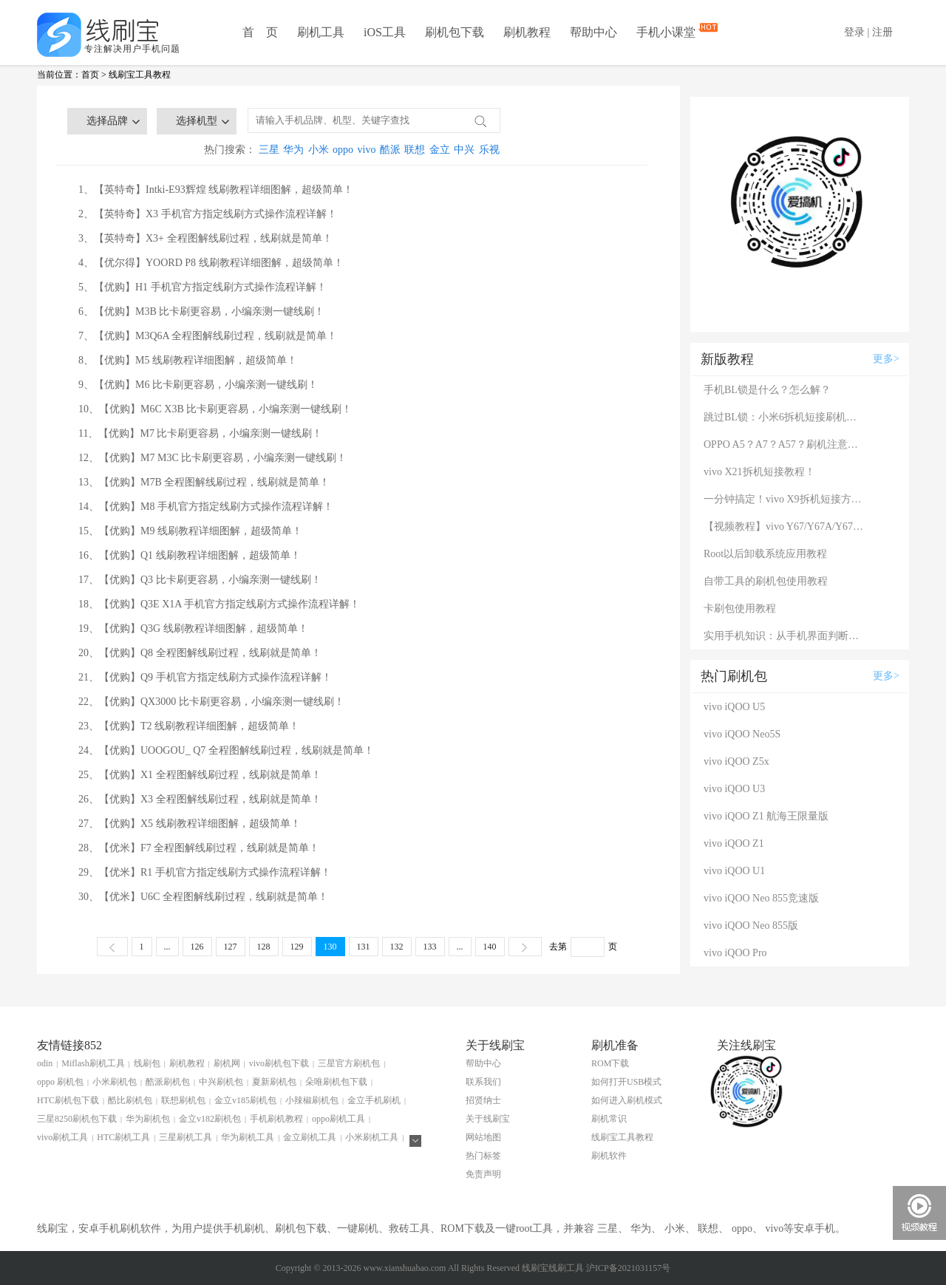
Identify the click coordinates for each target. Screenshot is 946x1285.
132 (397, 946)
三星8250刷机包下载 (77, 1119)
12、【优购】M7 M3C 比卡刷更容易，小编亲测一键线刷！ (212, 457)
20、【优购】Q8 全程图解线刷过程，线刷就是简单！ (199, 652)
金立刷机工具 (309, 1137)
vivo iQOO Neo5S (742, 734)
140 (490, 946)
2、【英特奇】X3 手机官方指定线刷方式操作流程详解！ (207, 213)
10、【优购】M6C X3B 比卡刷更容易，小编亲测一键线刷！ (215, 409)
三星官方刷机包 (349, 1063)
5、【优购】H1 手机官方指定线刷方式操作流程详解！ (202, 287)
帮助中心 (593, 32)
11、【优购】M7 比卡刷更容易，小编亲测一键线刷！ (200, 433)
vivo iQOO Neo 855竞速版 (761, 898)
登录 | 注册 (868, 32)
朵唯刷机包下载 (336, 1082)
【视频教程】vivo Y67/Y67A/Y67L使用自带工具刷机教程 (785, 526)
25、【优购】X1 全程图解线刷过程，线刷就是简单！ (199, 774)
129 (297, 946)
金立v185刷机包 (245, 1100)
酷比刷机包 (130, 1100)
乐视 (489, 149)
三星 (269, 149)
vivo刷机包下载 (279, 1063)
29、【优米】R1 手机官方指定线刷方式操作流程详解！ (204, 872)
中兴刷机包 (221, 1082)
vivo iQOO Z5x (736, 761)
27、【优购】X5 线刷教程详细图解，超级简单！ (189, 823)
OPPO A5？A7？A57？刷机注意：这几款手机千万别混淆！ (785, 444)
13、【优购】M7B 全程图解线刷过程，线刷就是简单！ (204, 482)
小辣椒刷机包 (311, 1100)
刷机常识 (609, 1119)
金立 (439, 149)
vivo (367, 149)
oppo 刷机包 (60, 1082)
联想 (414, 149)
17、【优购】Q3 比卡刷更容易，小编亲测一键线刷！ (199, 579)
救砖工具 (409, 1228)
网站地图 (483, 1137)
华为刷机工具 (247, 1137)
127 (230, 946)
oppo (343, 149)
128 (263, 946)
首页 (90, 74)
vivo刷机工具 (62, 1137)
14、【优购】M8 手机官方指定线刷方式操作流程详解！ (205, 506)
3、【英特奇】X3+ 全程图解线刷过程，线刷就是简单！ (205, 238)
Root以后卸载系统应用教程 (765, 553)
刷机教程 (527, 32)
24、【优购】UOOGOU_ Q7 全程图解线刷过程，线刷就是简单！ (226, 750)
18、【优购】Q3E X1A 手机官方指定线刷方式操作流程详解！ (219, 604)
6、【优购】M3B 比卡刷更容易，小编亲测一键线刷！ (201, 311)
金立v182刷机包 (210, 1119)
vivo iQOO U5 (734, 706)
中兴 (464, 149)
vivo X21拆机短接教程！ (759, 471)
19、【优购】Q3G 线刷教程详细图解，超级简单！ (193, 628)
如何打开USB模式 (626, 1082)
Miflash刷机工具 (92, 1063)
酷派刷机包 (168, 1082)
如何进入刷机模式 (626, 1100)
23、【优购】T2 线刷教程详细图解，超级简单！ (188, 726)
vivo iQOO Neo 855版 (751, 925)
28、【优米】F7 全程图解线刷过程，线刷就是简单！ (198, 847)
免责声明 (483, 1174)
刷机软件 (609, 1156)
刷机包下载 (454, 32)
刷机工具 (320, 32)
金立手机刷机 (374, 1100)
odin (44, 1063)
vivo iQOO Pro (735, 952)
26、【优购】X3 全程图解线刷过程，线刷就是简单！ (199, 799)
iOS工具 (385, 32)
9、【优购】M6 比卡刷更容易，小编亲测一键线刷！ (198, 384)
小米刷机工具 (371, 1137)
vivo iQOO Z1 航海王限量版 (766, 816)
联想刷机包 (183, 1100)
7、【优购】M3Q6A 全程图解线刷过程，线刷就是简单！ (207, 335)
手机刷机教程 (276, 1119)
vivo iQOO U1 (734, 870)
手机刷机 (244, 1228)
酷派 (390, 149)
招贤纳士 (483, 1100)
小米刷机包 (114, 1082)
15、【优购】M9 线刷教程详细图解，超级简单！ (190, 530)
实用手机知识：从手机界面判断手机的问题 (785, 635)
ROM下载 (610, 1063)
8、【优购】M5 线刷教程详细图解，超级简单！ (187, 360)
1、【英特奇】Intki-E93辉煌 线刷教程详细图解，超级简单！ (215, 189)
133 (430, 946)
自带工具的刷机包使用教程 (766, 581)
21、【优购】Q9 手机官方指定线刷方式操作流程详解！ (205, 677)
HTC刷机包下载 (68, 1100)
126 (197, 946)
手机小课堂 (667, 31)
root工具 (535, 1228)
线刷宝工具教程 (140, 74)
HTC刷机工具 (123, 1137)
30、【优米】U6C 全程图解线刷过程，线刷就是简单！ (203, 896)
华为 (293, 149)
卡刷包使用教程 (740, 608)
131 (363, 946)
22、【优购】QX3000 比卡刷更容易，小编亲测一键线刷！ (211, 701)
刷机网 (227, 1063)
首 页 (260, 32)
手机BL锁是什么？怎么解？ (767, 389)
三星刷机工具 (185, 1137)
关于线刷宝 (488, 1119)
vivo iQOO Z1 (734, 843)
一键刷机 (357, 1228)
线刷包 (147, 1063)
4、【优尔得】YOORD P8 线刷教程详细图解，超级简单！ (211, 262)
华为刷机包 (148, 1119)
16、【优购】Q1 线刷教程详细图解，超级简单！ (189, 555)
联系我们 (483, 1082)
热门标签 (483, 1156)
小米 (318, 149)
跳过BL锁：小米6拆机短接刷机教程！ (785, 417)
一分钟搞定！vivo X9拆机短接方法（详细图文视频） (785, 499)
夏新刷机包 (274, 1082)
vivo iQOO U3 (734, 788)
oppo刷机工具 (338, 1119)
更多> (886, 358)
